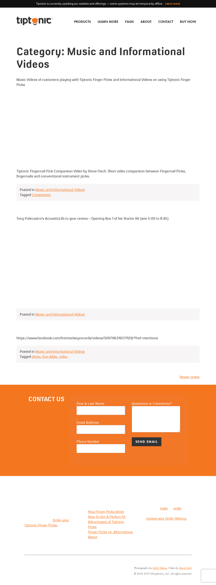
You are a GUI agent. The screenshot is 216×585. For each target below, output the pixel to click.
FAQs (129, 21)
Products (82, 21)
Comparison (41, 195)
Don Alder (49, 357)
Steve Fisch (185, 568)
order (177, 508)
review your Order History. (166, 518)
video (63, 357)
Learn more (172, 3)
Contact (165, 21)
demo (36, 357)
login (164, 508)
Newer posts (190, 377)
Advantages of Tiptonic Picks (106, 524)
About (145, 21)
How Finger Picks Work (106, 512)
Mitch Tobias (160, 568)
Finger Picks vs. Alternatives (110, 532)
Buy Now (188, 21)
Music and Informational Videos (60, 190)
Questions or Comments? (156, 416)
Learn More (108, 21)
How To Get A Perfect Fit (107, 517)
